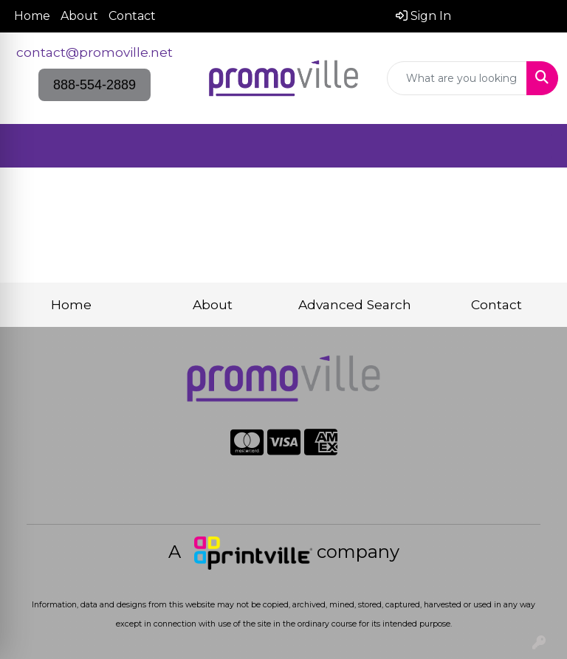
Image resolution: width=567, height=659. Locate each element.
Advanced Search (354, 304)
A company (283, 551)
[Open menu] (537, 146)
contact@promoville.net (94, 52)
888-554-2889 (94, 84)
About (79, 16)
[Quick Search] (457, 78)
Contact (132, 16)
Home (32, 16)
